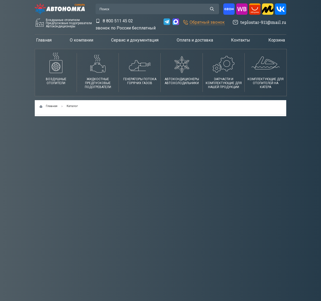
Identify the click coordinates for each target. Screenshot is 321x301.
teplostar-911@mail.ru (263, 22)
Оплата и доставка (195, 40)
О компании (81, 40)
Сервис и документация (135, 40)
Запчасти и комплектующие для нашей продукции (224, 83)
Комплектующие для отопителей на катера (266, 83)
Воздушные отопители (56, 81)
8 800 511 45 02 (118, 20)
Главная (44, 40)
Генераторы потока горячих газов (139, 81)
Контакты (240, 40)
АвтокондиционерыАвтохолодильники (182, 81)
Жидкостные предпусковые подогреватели (98, 83)
